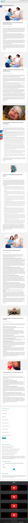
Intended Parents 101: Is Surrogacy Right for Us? (13, 372)
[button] (1, 6)
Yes (3, 464)
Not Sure (4, 467)
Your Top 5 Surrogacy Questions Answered (11, 250)
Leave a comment (11, 26)
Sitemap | (18, 522)
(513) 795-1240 (25, 0)
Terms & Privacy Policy (14, 522)
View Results (14, 470)
